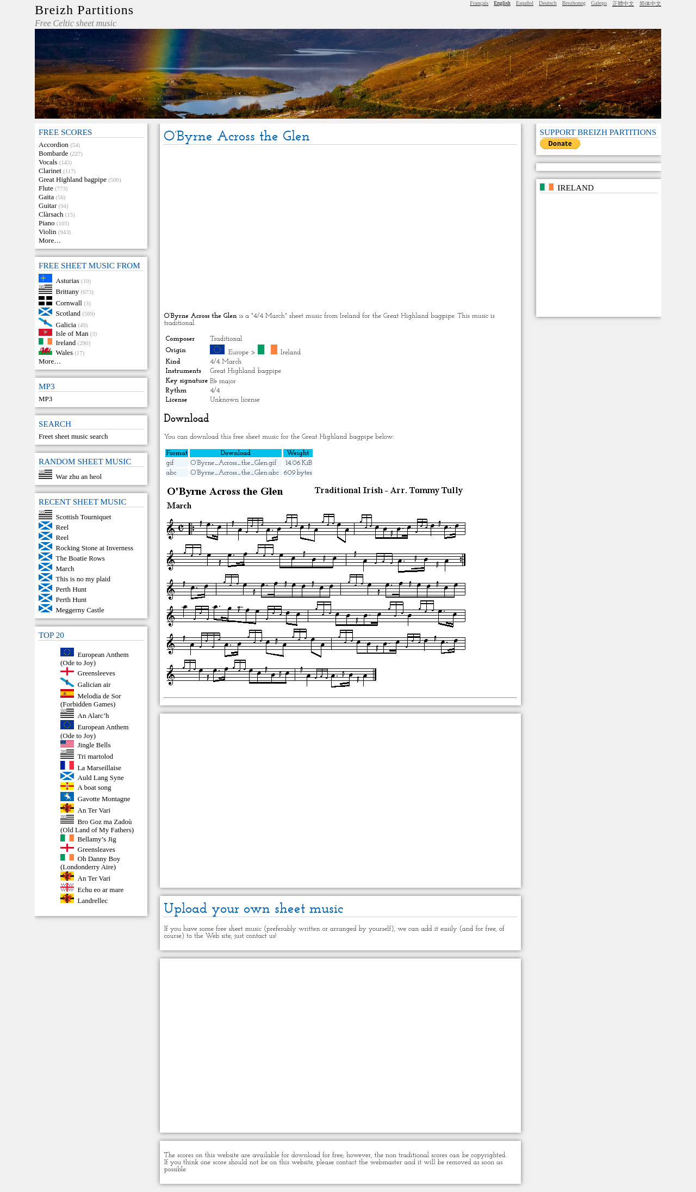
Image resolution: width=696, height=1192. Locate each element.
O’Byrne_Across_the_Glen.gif (233, 462)
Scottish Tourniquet (83, 517)
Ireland (66, 342)
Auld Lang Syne (101, 777)
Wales (64, 352)
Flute (46, 188)
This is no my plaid (83, 579)
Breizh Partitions (84, 10)
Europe (238, 352)
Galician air (94, 684)
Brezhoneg (574, 3)
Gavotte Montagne (104, 799)
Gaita (46, 197)
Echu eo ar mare (101, 889)
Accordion (54, 144)
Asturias (67, 280)
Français (479, 3)
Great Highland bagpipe (73, 179)
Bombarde (53, 153)
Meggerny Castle (80, 610)
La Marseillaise (100, 767)
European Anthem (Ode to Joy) (94, 658)
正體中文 (623, 4)
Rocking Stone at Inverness (95, 548)
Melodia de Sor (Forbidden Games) (90, 699)
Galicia (66, 324)
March (65, 568)
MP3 (45, 399)
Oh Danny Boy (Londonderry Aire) (90, 862)
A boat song (94, 787)
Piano (47, 223)
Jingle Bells (94, 745)
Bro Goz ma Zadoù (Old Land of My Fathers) (97, 825)
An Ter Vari (94, 810)
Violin (47, 232)
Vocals (48, 162)
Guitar (48, 205)
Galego (599, 3)
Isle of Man (72, 333)
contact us (260, 935)
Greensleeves (96, 673)
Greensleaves (96, 849)
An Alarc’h (93, 715)
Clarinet (50, 171)
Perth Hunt (71, 589)
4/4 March (225, 361)
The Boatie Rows (80, 558)
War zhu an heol (79, 476)
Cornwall (69, 303)
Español (524, 3)
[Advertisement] (340, 229)
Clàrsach (51, 214)
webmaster (386, 1162)
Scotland (68, 313)
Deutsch (548, 3)
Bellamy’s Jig (97, 839)
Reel (62, 527)
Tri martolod (96, 756)
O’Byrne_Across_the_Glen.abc (234, 472)
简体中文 (650, 4)
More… (50, 240)
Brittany (67, 291)
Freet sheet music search (73, 436)
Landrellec (93, 900)
